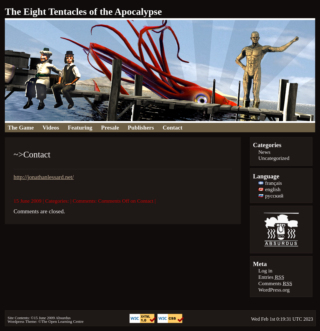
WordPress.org (273, 290)
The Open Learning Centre (62, 321)
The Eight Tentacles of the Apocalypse (83, 11)
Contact (172, 127)
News (264, 152)
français (270, 183)
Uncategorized (273, 158)
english (269, 189)
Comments (275, 283)
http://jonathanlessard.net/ (44, 177)
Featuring (80, 127)
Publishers (141, 127)
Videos (50, 127)
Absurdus (63, 318)
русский (270, 196)
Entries (271, 277)
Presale (110, 127)
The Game (21, 127)
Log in (265, 271)
